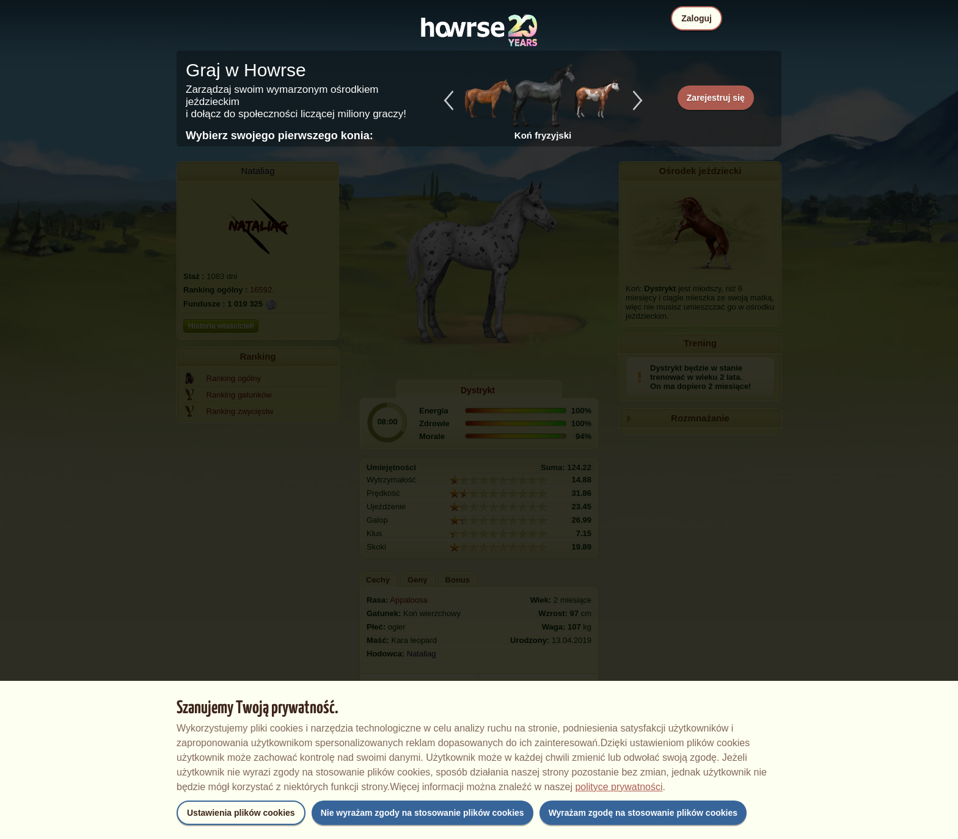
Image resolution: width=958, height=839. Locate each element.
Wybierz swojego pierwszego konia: (279, 135)
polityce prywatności (618, 787)
